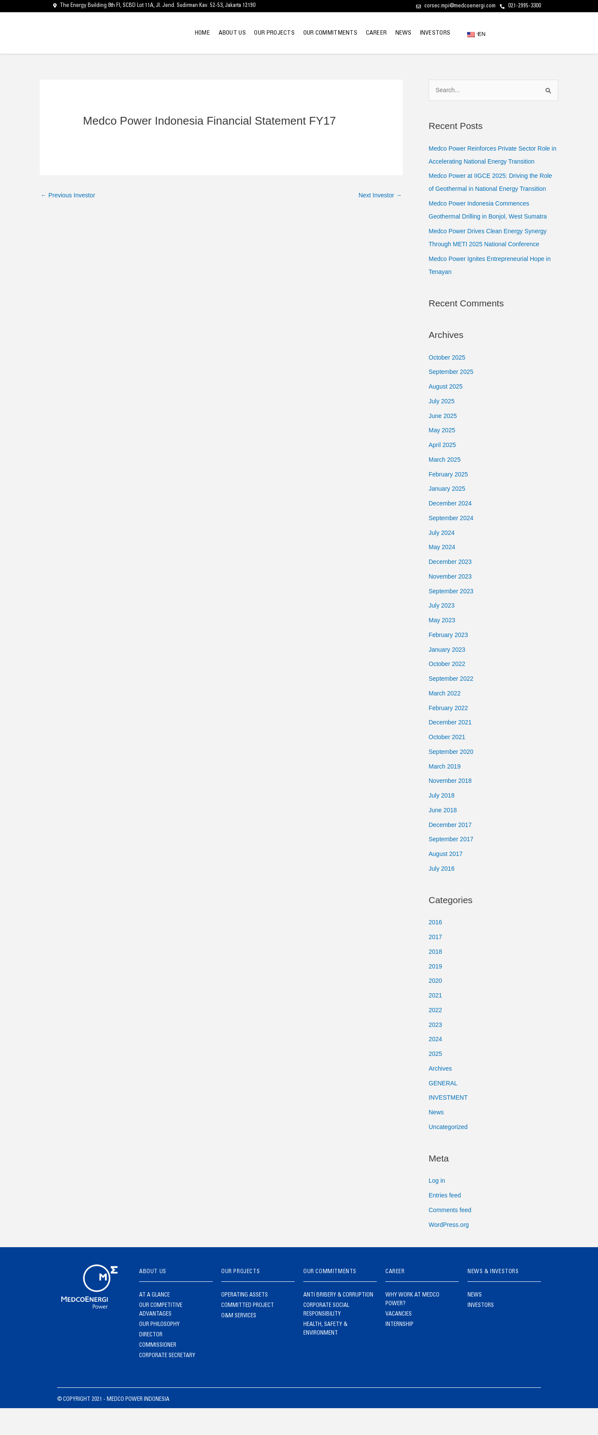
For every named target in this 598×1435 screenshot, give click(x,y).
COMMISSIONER (157, 1372)
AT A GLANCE (154, 1322)
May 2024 (443, 573)
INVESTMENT (450, 1124)
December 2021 (452, 749)
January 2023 (448, 675)
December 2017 (452, 851)
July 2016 (442, 895)
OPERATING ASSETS (244, 1322)
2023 (436, 1051)
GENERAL (444, 1109)
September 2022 (453, 705)
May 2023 (443, 646)
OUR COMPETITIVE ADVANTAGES (160, 1337)
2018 (436, 978)
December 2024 (452, 530)
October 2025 (448, 383)
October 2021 (448, 763)
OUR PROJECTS (254, 33)
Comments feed (451, 1236)
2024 (436, 1065)
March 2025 (446, 486)
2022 (436, 1036)
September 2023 (453, 617)
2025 (436, 1080)
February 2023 (450, 661)
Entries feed (446, 1222)
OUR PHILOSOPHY (159, 1352)
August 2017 (447, 880)
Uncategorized (450, 1153)
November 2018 (452, 807)
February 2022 (450, 734)
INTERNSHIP (399, 1352)
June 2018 (444, 836)
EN (473, 34)
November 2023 (452, 603)
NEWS (396, 33)
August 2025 (447, 413)
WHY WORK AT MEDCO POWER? (412, 1326)
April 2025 (443, 471)
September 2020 (453, 778)
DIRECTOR (150, 1362)
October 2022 (448, 690)
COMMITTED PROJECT (247, 1332)
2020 (436, 1007)
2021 (436, 1022)
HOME (173, 33)
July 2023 (442, 632)
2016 (436, 948)
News (437, 1138)
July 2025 (442, 427)
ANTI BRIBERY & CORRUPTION (338, 1322)
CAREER (364, 33)
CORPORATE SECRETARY (167, 1383)
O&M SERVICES (238, 1343)
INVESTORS (432, 33)
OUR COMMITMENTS (314, 33)
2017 (436, 963)
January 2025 (448, 515)
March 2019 (446, 792)
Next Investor (378, 195)
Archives (441, 1095)
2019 (436, 992)
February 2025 (450, 500)
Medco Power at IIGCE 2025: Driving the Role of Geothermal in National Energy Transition (487, 202)
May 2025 (443, 456)
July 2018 (442, 822)
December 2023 (452, 588)
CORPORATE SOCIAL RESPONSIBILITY (326, 1337)
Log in (437, 1207)
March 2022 (446, 720)
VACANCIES (398, 1341)
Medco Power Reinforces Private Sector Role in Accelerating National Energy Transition (486, 161)
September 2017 (453, 865)
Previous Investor (70, 195)
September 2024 (453, 544)
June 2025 (444, 442)
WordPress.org (450, 1251)
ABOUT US (207, 33)
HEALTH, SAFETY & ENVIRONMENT (325, 1356)
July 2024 (442, 559)
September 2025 (453, 398)
